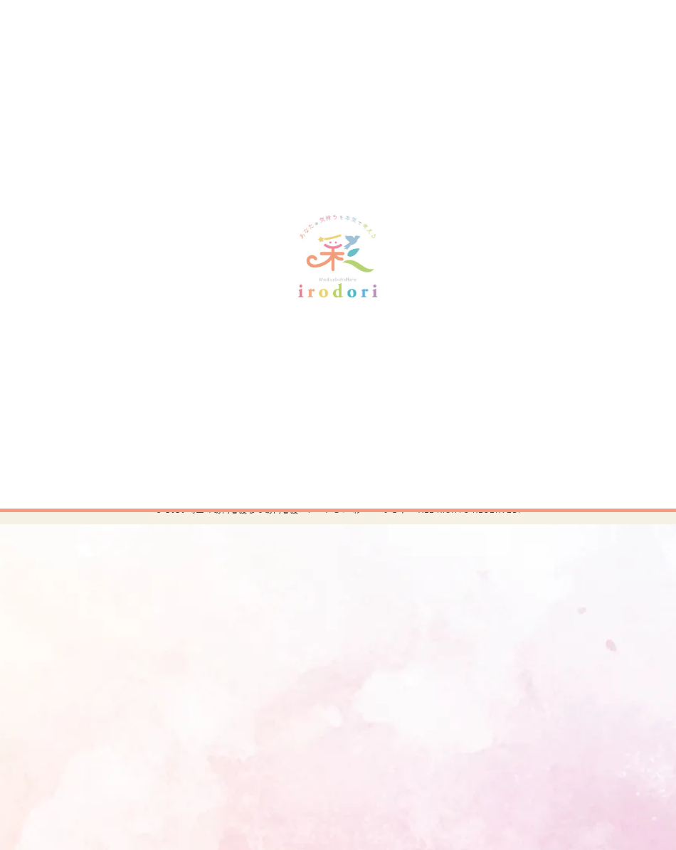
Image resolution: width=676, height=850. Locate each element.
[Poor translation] (39, 624)
